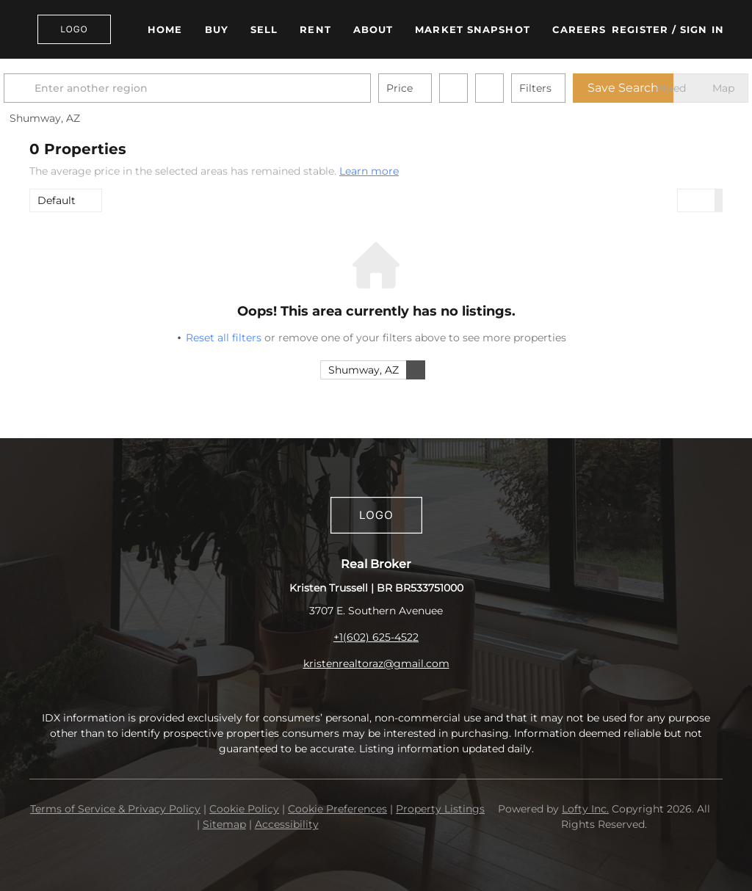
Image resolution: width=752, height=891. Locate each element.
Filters (561, 88)
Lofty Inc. (585, 808)
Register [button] (640, 29)
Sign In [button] (702, 29)
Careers (579, 29)
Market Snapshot (472, 29)
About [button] (373, 29)
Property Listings (440, 808)
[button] (74, 29)
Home (165, 29)
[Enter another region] (219, 88)
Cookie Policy (244, 808)
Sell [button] (264, 29)
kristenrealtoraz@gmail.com (376, 663)
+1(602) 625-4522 (376, 637)
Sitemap (224, 824)
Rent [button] (315, 29)
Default (56, 200)
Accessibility (287, 824)
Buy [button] (216, 29)
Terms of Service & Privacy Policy (115, 808)
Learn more (369, 171)
